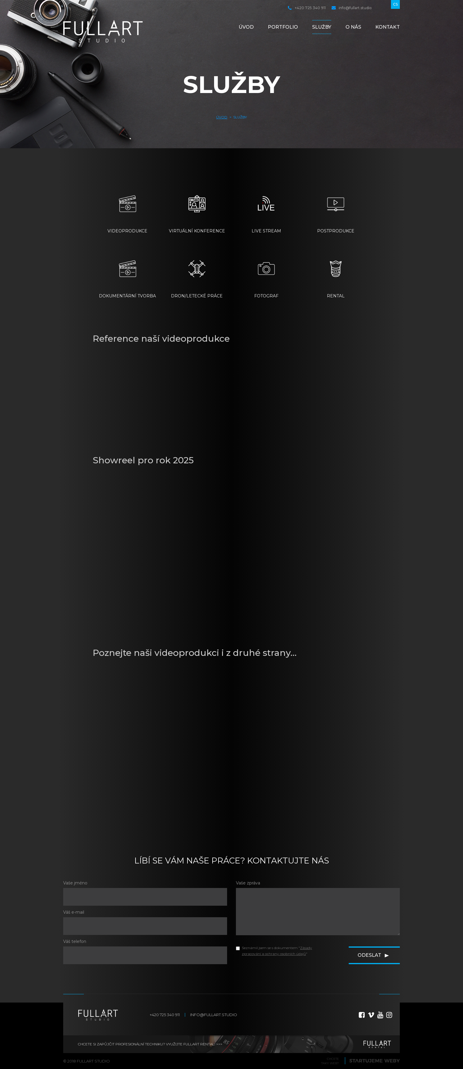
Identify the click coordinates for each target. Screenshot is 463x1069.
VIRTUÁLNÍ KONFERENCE (197, 207)
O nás (353, 27)
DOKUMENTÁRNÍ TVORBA (127, 272)
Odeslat (369, 955)
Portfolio (283, 27)
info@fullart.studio (352, 8)
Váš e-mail (73, 912)
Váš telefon (74, 941)
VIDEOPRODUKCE (127, 207)
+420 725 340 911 (307, 8)
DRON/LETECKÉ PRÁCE (197, 272)
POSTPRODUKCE (335, 207)
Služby (321, 27)
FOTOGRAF (266, 272)
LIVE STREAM (266, 207)
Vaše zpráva (248, 883)
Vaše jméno (75, 883)
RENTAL (335, 272)
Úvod (246, 27)
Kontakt (387, 27)
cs (395, 4)
